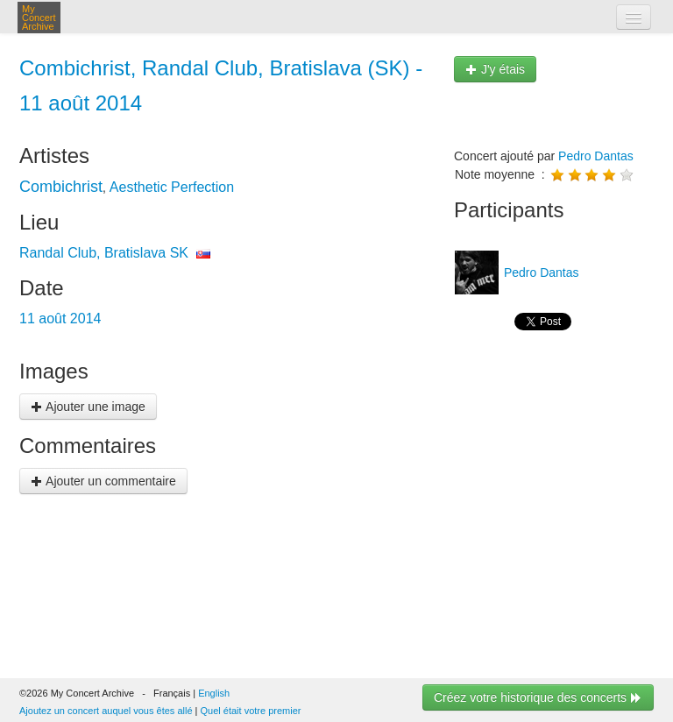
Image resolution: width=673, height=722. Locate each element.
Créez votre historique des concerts (538, 697)
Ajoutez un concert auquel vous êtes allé (106, 710)
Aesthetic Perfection (172, 187)
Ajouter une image (88, 407)
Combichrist (61, 186)
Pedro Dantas (596, 156)
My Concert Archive (39, 18)
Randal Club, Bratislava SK (103, 252)
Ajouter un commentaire (103, 481)
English (214, 693)
